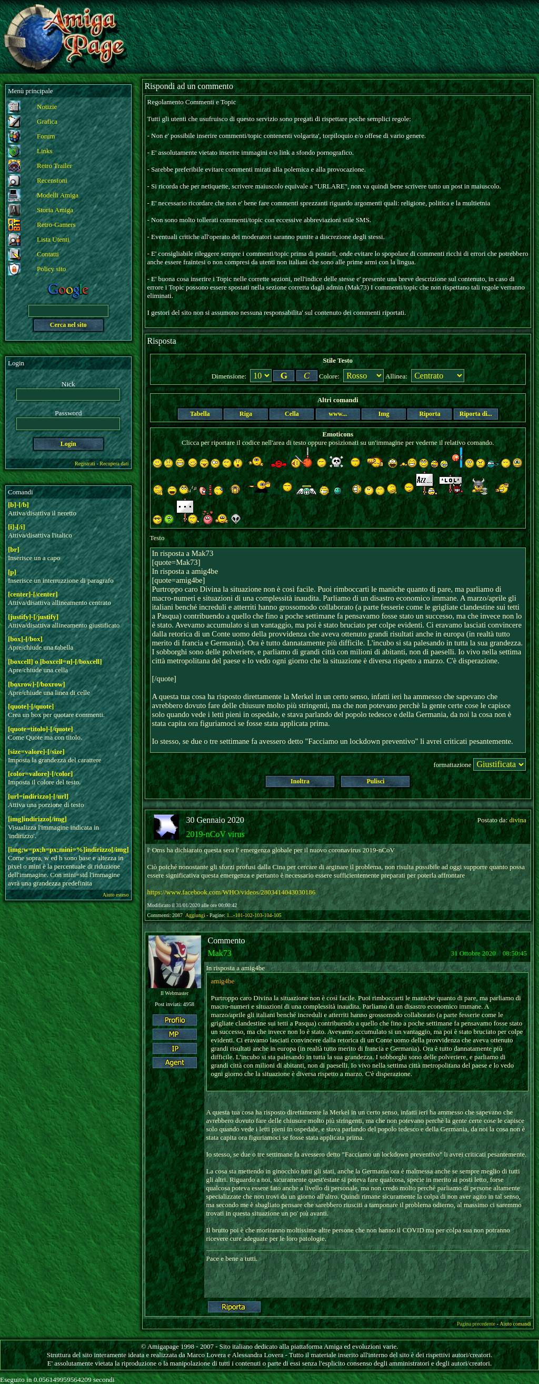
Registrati (85, 463)
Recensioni (52, 180)
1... (230, 915)
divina (518, 820)
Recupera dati (113, 463)
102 (249, 915)
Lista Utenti (53, 239)
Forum (46, 136)
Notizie (47, 107)
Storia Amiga (55, 210)
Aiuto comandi (515, 1324)
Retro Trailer (54, 166)
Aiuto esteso (116, 895)
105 (278, 915)
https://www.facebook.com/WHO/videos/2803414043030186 (231, 892)
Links (45, 151)
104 (268, 915)
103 (258, 915)
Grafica (47, 121)
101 (239, 915)
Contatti (48, 254)
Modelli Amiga (57, 195)
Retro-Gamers (56, 224)
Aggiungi (195, 915)
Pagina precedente (476, 1324)
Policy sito (51, 269)
